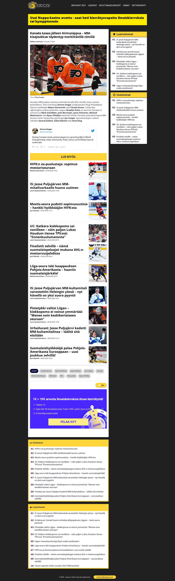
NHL (61, 376)
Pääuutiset (71, 376)
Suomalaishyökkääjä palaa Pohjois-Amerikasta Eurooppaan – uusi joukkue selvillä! (58, 351)
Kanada (100, 371)
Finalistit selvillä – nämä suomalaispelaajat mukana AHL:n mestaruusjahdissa (56, 249)
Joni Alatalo (34, 211)
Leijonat (92, 5)
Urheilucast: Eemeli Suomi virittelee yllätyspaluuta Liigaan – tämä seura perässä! (67, 521)
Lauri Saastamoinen (38, 191)
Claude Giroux (46, 371)
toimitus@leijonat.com (104, 577)
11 (43, 147)
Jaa (101, 385)
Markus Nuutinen (37, 171)
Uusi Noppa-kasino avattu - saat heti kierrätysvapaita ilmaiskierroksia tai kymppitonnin (87, 19)
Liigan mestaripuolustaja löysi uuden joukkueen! (57, 541)
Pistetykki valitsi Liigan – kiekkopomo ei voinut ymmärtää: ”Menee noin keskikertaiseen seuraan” (56, 313)
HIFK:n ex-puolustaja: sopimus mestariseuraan (53, 166)
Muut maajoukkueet (110, 5)
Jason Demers (75, 371)
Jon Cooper (89, 371)
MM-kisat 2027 (78, 5)
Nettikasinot (139, 5)
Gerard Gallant (61, 371)
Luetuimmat (39, 507)
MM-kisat (52, 376)
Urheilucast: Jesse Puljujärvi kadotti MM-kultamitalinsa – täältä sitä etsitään (58, 331)
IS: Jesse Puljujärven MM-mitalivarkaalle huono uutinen (54, 186)
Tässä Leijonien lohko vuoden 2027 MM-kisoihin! (57, 565)
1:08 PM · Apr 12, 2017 (56, 147)
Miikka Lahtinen (36, 41)
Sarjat (126, 5)
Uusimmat (38, 442)
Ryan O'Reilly (84, 376)
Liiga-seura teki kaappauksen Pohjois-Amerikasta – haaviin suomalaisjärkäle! (53, 269)
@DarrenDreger (46, 132)
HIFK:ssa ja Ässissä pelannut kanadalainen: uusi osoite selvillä (63, 550)
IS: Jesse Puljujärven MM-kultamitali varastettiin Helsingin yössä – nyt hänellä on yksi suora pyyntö (58, 291)
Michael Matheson (38, 376)
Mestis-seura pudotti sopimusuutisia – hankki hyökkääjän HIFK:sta (59, 206)
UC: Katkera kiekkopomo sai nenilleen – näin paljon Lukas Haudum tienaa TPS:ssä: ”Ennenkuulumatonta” (53, 231)
